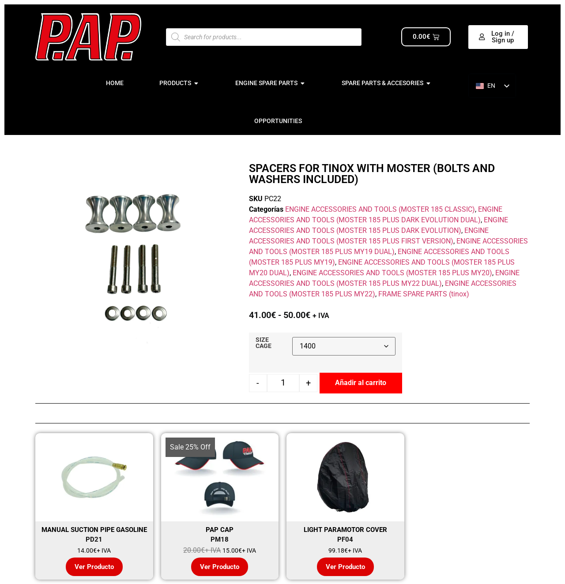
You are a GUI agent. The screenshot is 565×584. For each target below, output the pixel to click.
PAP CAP (220, 530)
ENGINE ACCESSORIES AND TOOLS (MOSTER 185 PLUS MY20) (392, 273)
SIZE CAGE (263, 343)
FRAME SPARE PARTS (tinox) (423, 294)
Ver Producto (94, 567)
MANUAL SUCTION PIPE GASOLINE (94, 530)
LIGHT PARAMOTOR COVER (345, 530)
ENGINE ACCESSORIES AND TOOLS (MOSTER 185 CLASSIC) (380, 209)
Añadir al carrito (360, 382)
